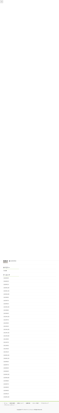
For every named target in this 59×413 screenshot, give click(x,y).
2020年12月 (6, 355)
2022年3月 (6, 326)
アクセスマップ (44, 403)
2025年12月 (6, 287)
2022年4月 (6, 323)
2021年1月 (6, 352)
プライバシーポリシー (9, 405)
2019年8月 (6, 381)
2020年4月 (6, 371)
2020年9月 (6, 361)
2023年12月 (6, 307)
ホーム (5, 403)
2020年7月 (6, 365)
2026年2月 (6, 281)
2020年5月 (6, 368)
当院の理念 (12, 403)
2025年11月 (6, 291)
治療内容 (28, 403)
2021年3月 (6, 348)
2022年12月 (6, 316)
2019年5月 (6, 387)
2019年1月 (6, 393)
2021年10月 (6, 336)
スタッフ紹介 (35, 403)
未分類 (5, 270)
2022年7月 (6, 320)
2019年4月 (6, 390)
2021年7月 (6, 342)
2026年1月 (6, 284)
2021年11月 (6, 332)
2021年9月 (6, 339)
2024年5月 (6, 303)
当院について (20, 403)
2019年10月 (6, 377)
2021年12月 (6, 329)
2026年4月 (6, 278)
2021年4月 (6, 345)
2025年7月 (6, 300)
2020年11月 (6, 358)
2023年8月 (6, 310)
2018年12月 (6, 397)
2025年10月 (6, 294)
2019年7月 (6, 384)
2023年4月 (6, 313)
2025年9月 (6, 297)
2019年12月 (6, 374)
